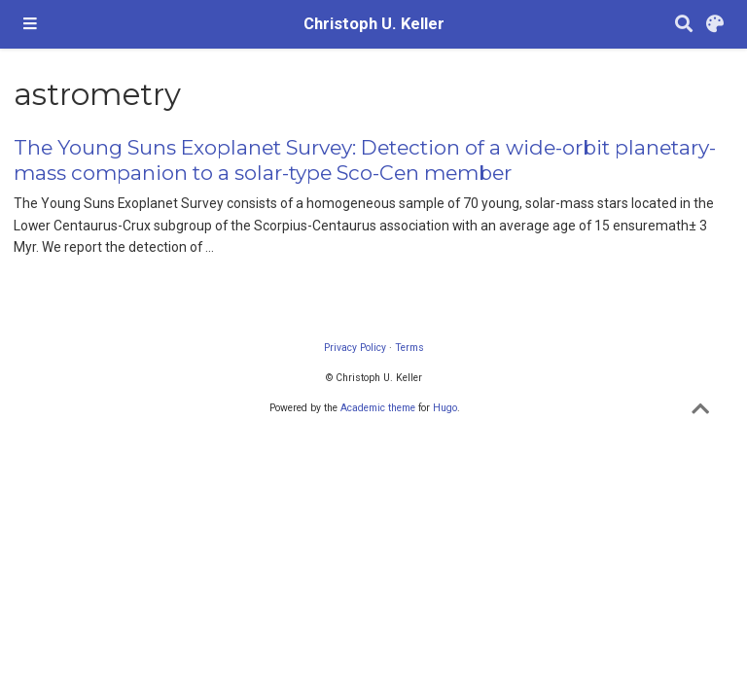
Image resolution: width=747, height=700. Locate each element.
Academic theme (377, 408)
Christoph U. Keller (374, 24)
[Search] (684, 25)
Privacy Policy (355, 347)
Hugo (445, 408)
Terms (409, 347)
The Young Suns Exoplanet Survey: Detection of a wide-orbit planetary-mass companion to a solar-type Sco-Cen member (365, 160)
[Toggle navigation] (30, 24)
